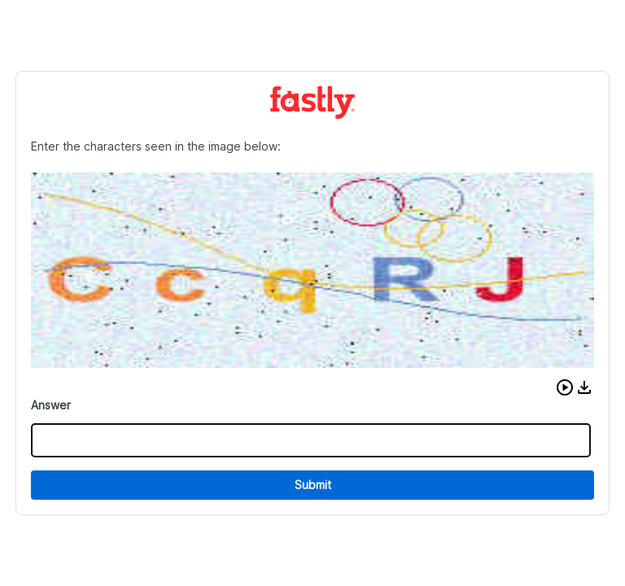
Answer (51, 405)
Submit (313, 485)
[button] (565, 387)
